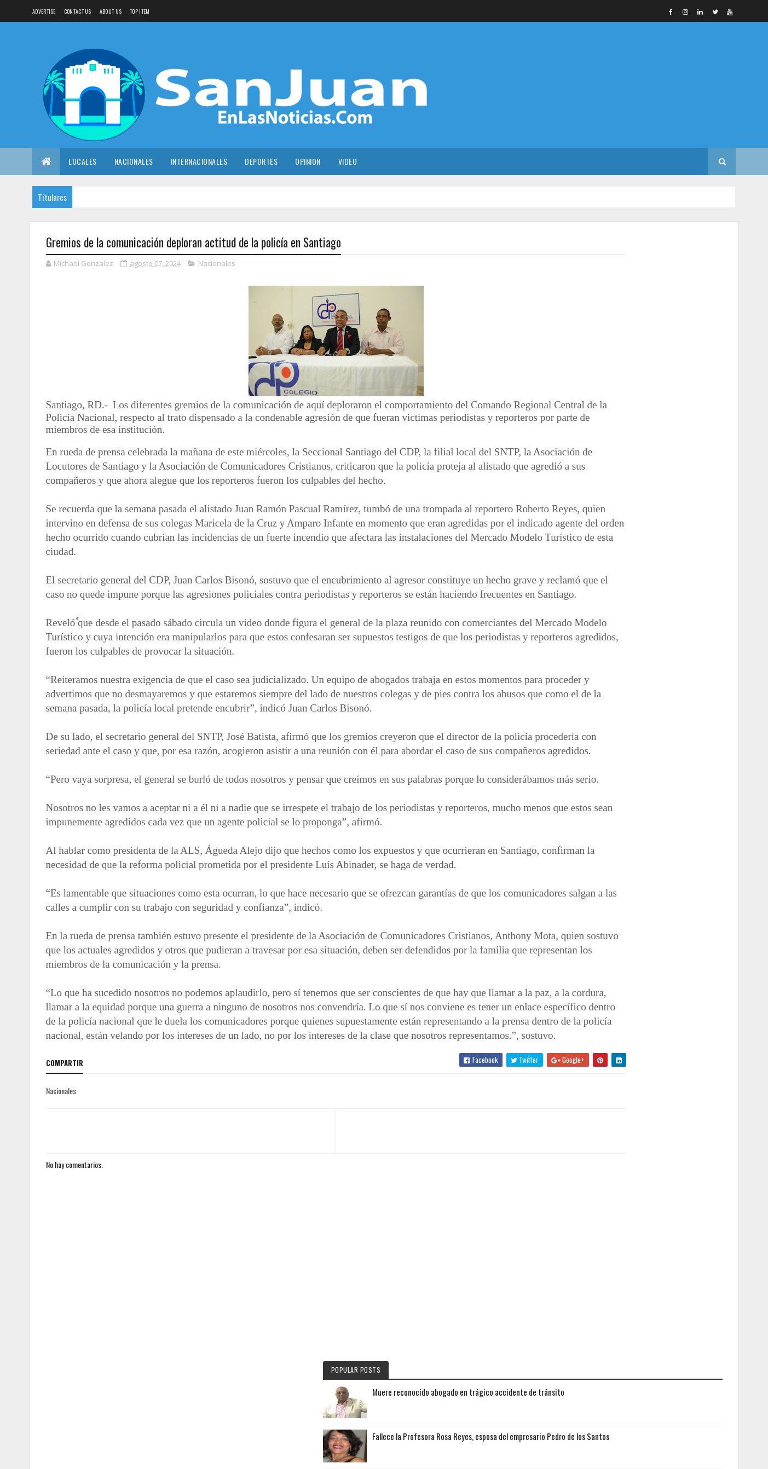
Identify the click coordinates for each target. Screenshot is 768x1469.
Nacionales (133, 161)
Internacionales (199, 161)
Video (347, 161)
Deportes (261, 161)
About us (111, 11)
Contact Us (77, 11)
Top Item (139, 11)
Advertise (44, 11)
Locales (82, 161)
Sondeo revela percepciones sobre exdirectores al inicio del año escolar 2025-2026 (664, 376)
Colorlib (132, 1454)
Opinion (308, 161)
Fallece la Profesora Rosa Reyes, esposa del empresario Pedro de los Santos (666, 325)
